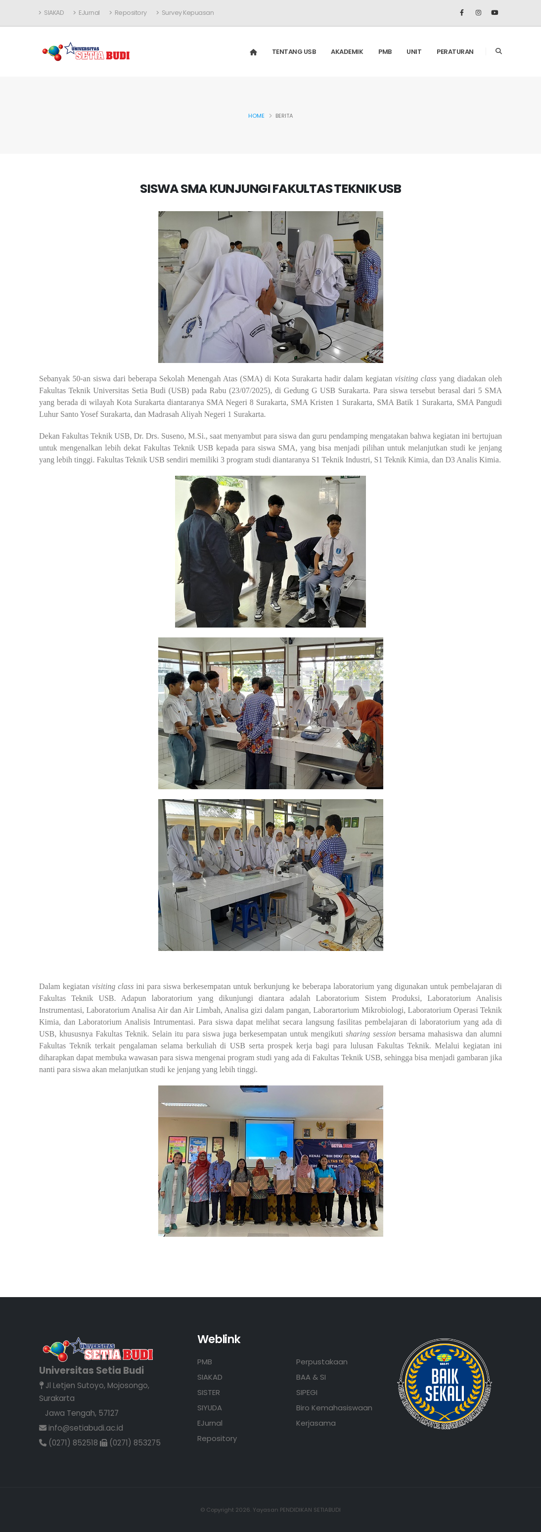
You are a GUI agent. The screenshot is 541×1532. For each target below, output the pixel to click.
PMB (385, 51)
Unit (413, 51)
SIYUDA (210, 1407)
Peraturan (455, 51)
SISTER (208, 1392)
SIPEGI (306, 1392)
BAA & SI (311, 1377)
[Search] (499, 51)
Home (256, 116)
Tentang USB (294, 51)
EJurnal (86, 12)
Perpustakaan (322, 1361)
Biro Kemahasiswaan (334, 1407)
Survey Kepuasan (185, 12)
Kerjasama (316, 1423)
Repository (128, 12)
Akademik (347, 51)
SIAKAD (51, 12)
